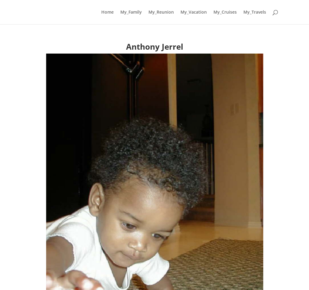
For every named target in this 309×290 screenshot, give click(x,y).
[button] (9, 198)
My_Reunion (161, 12)
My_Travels (254, 12)
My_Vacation (194, 12)
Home (107, 12)
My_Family (131, 12)
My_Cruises (225, 12)
